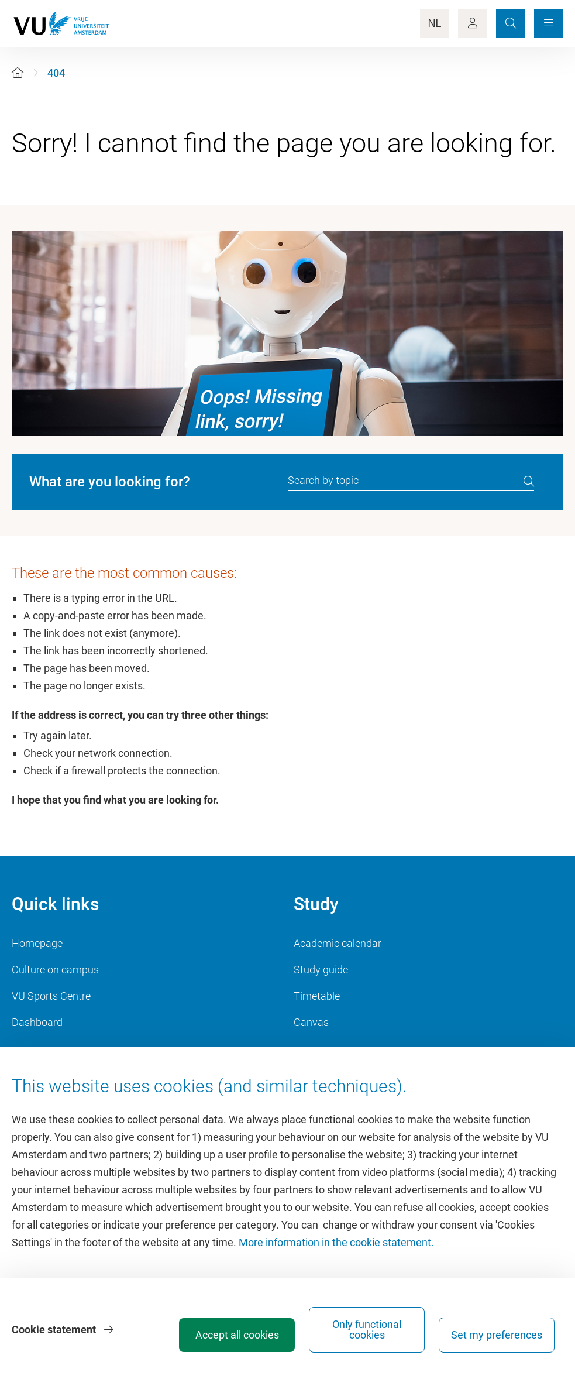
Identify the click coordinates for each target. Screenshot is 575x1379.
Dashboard (37, 1022)
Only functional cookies (366, 1329)
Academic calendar (337, 943)
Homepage (37, 943)
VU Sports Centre (51, 996)
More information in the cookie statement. (336, 1242)
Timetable (317, 996)
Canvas (311, 1022)
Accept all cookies (237, 1335)
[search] (529, 481)
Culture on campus (55, 969)
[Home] (17, 73)
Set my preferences (496, 1335)
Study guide (321, 969)
